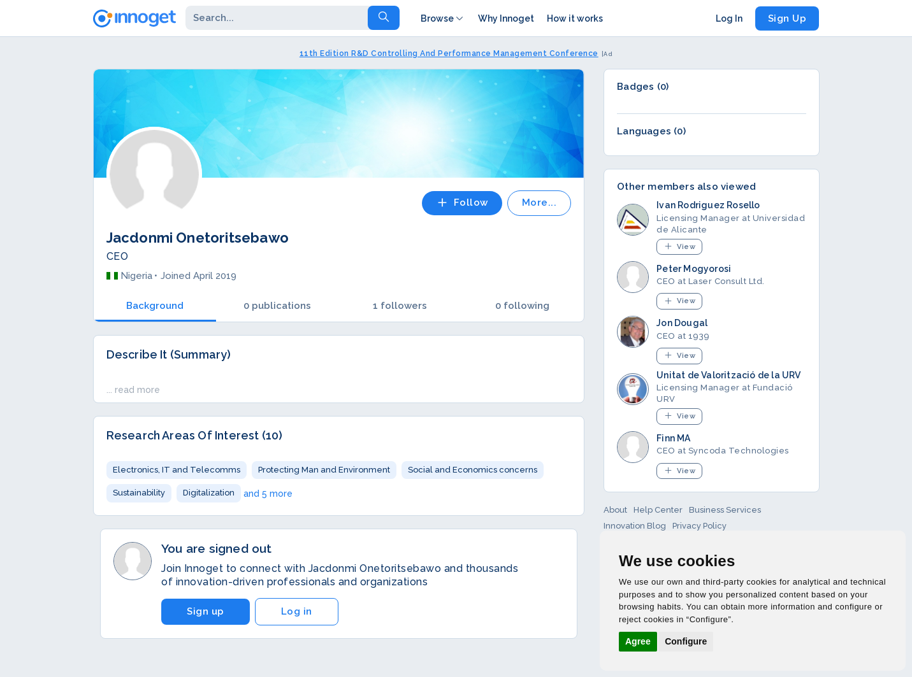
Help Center (658, 510)
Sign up (205, 611)
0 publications (277, 305)
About (615, 510)
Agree (638, 641)
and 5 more (268, 493)
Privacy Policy (699, 526)
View (679, 246)
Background (155, 305)
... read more (133, 390)
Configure (686, 641)
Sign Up (787, 18)
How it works (575, 18)
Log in (296, 611)
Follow (462, 202)
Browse (443, 18)
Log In (729, 18)
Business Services (725, 510)
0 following (522, 305)
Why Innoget (506, 18)
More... (539, 202)
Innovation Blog (635, 526)
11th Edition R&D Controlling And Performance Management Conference (449, 53)
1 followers (400, 305)
